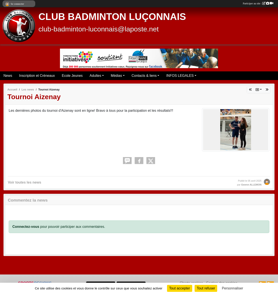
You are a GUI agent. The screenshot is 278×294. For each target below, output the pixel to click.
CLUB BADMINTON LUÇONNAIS (112, 16)
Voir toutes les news (24, 182)
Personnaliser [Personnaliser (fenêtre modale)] (232, 288)
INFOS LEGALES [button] (180, 75)
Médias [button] (116, 75)
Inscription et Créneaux (37, 75)
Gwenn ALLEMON (251, 184)
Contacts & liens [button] (144, 75)
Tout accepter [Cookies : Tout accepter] (179, 288)
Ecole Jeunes (72, 75)
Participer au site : (258, 3)
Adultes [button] (95, 75)
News (7, 75)
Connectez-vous (25, 226)
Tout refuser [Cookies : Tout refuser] (206, 288)
